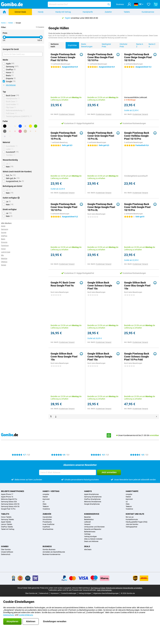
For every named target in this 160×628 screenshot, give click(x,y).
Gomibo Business (49, 549)
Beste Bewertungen (85, 45)
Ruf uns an (130, 517)
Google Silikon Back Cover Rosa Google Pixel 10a (64, 356)
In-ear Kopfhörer (48, 524)
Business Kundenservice (51, 554)
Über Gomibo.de (31, 593)
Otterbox (4, 262)
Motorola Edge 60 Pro (9, 499)
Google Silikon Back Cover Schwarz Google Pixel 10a (99, 285)
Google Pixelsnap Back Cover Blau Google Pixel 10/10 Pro (100, 57)
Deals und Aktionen (91, 541)
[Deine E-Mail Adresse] (67, 472)
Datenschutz (5, 554)
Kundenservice (148, 12)
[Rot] (15, 131)
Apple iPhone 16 (7, 497)
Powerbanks (47, 522)
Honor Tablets (6, 517)
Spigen (3, 265)
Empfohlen (71, 44)
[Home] (4, 12)
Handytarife (88, 12)
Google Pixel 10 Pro (8, 509)
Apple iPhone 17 (7, 494)
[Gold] (15, 126)
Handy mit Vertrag (63, 12)
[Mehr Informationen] (18, 198)
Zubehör (108, 12)
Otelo (44, 504)
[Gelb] (30, 126)
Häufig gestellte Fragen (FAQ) (136, 522)
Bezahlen (87, 517)
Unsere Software (7, 552)
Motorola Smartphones (92, 502)
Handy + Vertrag (51, 491)
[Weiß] (10, 126)
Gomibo (5, 546)
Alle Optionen (9, 85)
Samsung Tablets (7, 519)
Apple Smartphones (91, 494)
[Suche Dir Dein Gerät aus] (23, 54)
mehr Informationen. (104, 590)
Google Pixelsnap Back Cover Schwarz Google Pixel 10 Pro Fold (136, 356)
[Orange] (10, 131)
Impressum (55, 593)
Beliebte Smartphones (12, 491)
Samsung (4, 229)
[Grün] (35, 126)
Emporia (4, 242)
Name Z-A (151, 45)
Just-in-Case (5, 252)
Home (3, 23)
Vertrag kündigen (90, 536)
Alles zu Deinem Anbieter (93, 539)
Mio (2, 255)
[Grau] (4, 131)
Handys (88, 491)
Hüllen (10, 23)
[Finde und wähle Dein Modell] (79, 4)
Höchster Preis (122, 45)
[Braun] (25, 126)
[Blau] (20, 126)
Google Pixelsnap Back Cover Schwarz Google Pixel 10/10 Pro (63, 57)
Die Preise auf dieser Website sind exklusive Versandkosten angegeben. (117, 588)
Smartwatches (48, 529)
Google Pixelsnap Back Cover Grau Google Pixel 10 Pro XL (64, 135)
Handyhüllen (47, 517)
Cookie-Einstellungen (68, 593)
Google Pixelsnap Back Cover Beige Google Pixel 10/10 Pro (138, 57)
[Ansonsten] (35, 131)
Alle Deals (87, 549)
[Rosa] (20, 131)
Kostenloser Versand (66, 114)
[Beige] (25, 131)
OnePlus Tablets (7, 527)
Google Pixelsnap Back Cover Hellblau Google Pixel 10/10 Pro (136, 135)
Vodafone (46, 509)
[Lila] (4, 136)
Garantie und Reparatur (92, 529)
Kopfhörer (46, 527)
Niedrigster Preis (105, 45)
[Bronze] (30, 131)
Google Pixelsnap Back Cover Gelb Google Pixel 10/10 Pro (137, 207)
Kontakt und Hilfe (135, 514)
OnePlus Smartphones (92, 499)
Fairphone (5, 245)
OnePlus (4, 236)
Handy (40, 12)
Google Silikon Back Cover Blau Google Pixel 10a (137, 285)
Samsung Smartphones (93, 497)
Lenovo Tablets (6, 524)
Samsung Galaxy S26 (9, 502)
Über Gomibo (6, 549)
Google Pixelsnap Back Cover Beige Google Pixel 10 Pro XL (101, 207)
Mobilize (4, 258)
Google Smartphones (92, 504)
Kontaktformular (132, 519)
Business (47, 546)
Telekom (46, 506)
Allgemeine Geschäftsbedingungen (106, 593)
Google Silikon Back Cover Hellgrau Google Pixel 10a (99, 356)
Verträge (87, 534)
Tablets (127, 12)
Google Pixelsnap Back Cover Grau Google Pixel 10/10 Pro (64, 207)
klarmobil (46, 499)
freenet (45, 497)
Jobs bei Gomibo (132, 524)
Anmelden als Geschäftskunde (54, 552)
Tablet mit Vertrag (7, 529)
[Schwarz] (4, 126)
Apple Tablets (6, 522)
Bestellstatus (89, 519)
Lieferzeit (87, 522)
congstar (46, 494)
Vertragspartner (131, 527)
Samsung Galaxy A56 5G (10, 504)
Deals (87, 546)
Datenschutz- (8, 615)
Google (18, 23)
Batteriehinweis (89, 532)
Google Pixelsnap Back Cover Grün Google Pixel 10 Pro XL (100, 135)
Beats (3, 239)
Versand (87, 524)
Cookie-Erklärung (26, 615)
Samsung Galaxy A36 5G (10, 506)
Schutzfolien (47, 519)
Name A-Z (138, 45)
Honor (3, 249)
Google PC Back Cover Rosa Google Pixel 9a (63, 284)
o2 (44, 502)
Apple (3, 226)
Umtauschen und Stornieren (94, 527)
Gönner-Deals (20, 12)
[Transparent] (10, 136)
